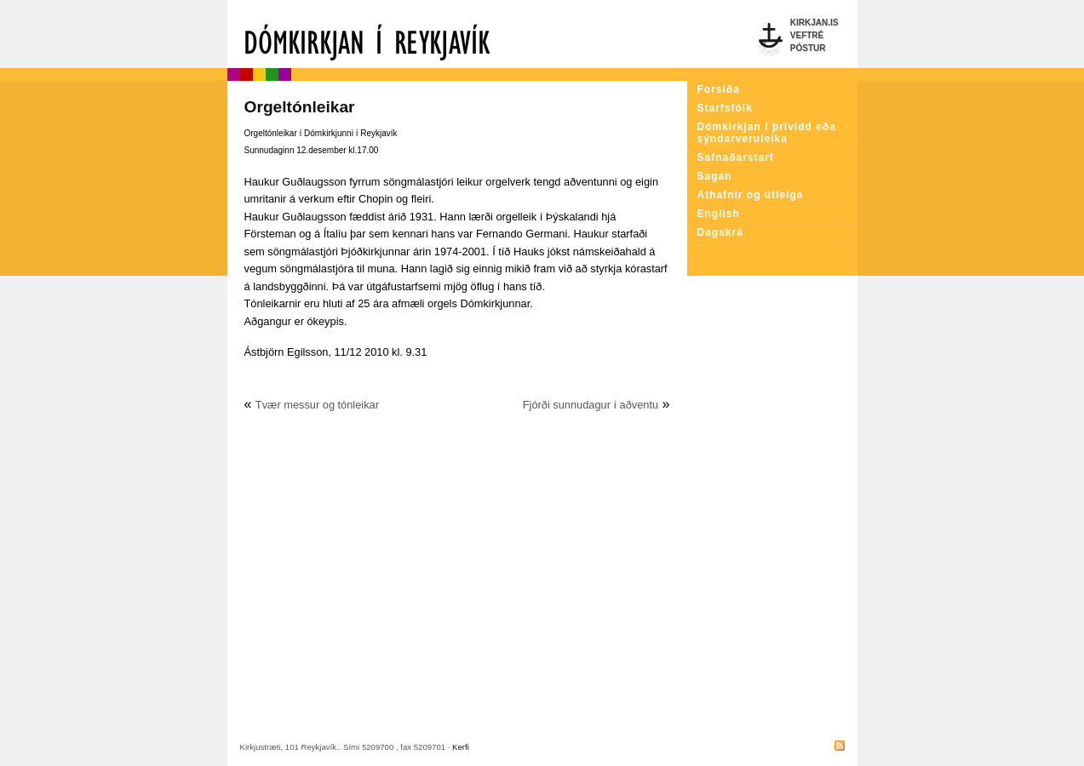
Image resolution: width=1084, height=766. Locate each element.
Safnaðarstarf (735, 157)
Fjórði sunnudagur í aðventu (590, 404)
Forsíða (718, 89)
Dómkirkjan (457, 34)
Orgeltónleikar (299, 107)
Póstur (808, 48)
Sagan (714, 176)
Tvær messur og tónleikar (317, 404)
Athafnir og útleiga (750, 195)
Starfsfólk (725, 108)
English (718, 214)
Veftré (806, 35)
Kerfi (460, 747)
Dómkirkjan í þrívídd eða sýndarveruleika (766, 133)
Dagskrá (720, 232)
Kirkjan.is (814, 22)
